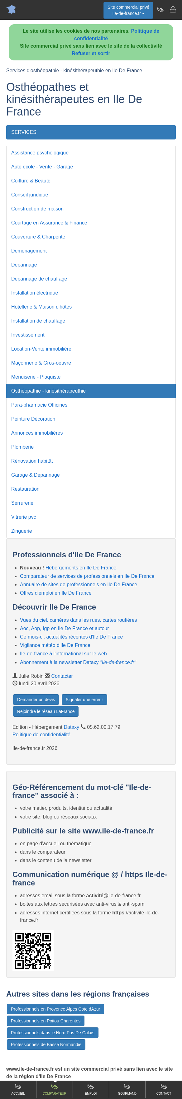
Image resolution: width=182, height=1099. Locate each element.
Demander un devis (36, 699)
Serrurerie (22, 503)
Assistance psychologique (40, 152)
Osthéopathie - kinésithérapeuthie (48, 391)
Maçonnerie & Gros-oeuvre (41, 363)
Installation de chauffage (38, 320)
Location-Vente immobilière (41, 348)
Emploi (91, 1089)
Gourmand (127, 1089)
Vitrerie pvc (23, 517)
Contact (163, 1089)
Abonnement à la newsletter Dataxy (78, 662)
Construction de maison (37, 208)
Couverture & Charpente (38, 236)
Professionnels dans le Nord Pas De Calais (52, 1032)
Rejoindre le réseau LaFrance (45, 711)
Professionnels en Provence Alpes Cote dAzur (55, 1009)
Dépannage (24, 264)
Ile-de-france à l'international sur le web (63, 653)
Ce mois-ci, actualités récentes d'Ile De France (71, 636)
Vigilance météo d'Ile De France (55, 645)
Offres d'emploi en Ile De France (56, 593)
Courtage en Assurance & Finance (49, 222)
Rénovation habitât (32, 461)
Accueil (18, 1089)
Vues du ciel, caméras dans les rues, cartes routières (78, 620)
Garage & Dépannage (35, 475)
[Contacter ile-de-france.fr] (172, 9)
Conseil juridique (29, 194)
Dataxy (71, 727)
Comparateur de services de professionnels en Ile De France (87, 576)
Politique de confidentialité (41, 734)
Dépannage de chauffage (39, 278)
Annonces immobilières (37, 433)
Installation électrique (34, 292)
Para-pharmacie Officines (39, 405)
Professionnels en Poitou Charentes (45, 1020)
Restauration (25, 489)
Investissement (28, 334)
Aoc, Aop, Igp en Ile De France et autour (64, 628)
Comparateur (54, 1089)
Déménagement (29, 250)
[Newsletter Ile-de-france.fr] (160, 9)
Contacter (62, 676)
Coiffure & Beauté (30, 180)
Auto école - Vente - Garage (42, 166)
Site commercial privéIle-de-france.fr (128, 10)
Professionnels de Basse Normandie (46, 1044)
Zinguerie (21, 531)
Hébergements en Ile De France (81, 567)
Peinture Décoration (33, 419)
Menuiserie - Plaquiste (35, 377)
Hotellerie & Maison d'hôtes (41, 306)
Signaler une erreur (84, 699)
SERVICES (23, 132)
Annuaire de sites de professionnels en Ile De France (78, 584)
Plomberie (22, 447)
